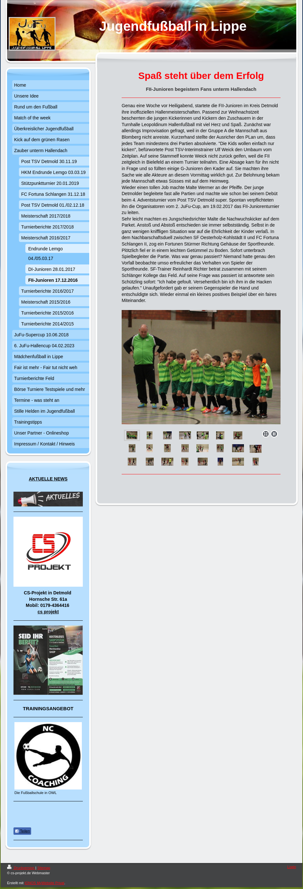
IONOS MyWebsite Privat (44, 883)
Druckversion (21, 868)
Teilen (22, 831)
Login (291, 867)
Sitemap (43, 868)
